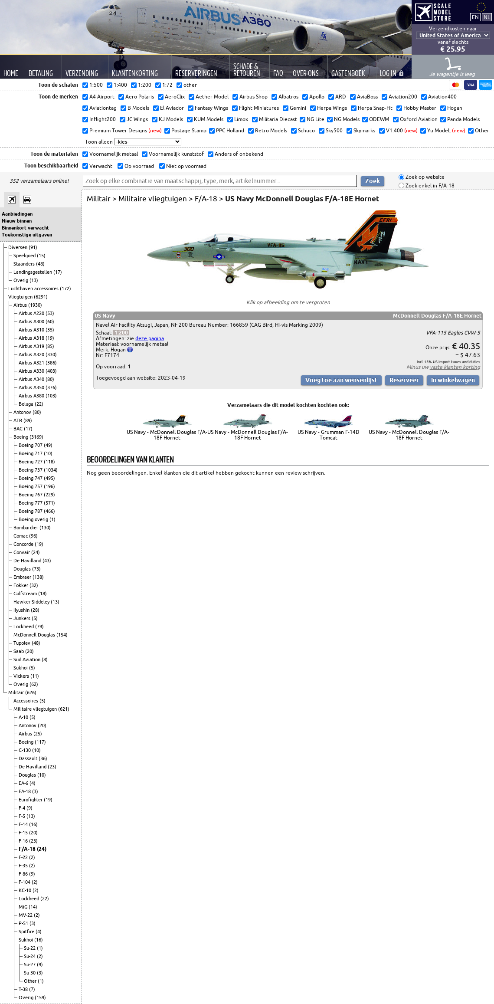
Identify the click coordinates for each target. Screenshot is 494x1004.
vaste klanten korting (455, 367)
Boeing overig (34, 519)
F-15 (24, 832)
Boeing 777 (31, 502)
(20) (29, 651)
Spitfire (27, 931)
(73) (36, 568)
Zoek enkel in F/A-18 (429, 185)
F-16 (24, 840)
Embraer (23, 577)
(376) (51, 387)
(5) (35, 618)
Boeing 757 (31, 486)
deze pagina (149, 338)
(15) (41, 255)
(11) (34, 676)
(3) (35, 791)
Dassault (29, 758)
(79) (39, 626)
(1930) (35, 305)
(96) (33, 535)
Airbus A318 (32, 338)
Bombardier (26, 527)
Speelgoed (25, 255)
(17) (57, 272)
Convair (22, 552)
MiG (24, 906)
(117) (40, 742)
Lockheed (24, 626)
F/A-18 (28, 849)
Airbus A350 (32, 387)
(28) (35, 610)
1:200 (121, 332)
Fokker (21, 585)
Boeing (21, 437)
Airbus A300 (32, 321)
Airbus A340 (32, 379)
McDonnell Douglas (34, 634)
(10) (48, 453)
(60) (50, 321)
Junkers (22, 618)
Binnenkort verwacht (25, 227)
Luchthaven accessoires (34, 288)
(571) (49, 502)
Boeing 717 (31, 453)
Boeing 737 (31, 469)
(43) (47, 560)
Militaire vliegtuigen (35, 709)
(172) (65, 288)
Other (31, 981)
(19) (50, 338)
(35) (50, 329)
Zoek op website (424, 177)
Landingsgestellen (33, 272)
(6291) (41, 296)
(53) (50, 313)
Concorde (24, 544)
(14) (33, 906)
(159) (40, 997)
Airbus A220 (32, 313)
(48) (40, 263)
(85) (50, 346)
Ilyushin (22, 610)
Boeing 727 (31, 461)
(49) (48, 445)
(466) (49, 511)
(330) (51, 354)
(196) (49, 486)
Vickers (21, 676)
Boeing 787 (31, 511)
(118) (49, 461)
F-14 (24, 824)
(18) (42, 593)
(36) (43, 758)
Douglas (22, 568)
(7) (32, 989)
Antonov (23, 412)
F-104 (25, 882)
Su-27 (30, 964)
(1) (52, 519)
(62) (33, 684)
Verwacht (100, 166)
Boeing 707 (31, 445)
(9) (29, 807)
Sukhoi (21, 667)
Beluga (27, 404)
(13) (33, 280)
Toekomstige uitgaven (27, 234)
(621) (63, 709)
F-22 (24, 857)
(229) (49, 494)
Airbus (20, 305)
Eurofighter (31, 799)
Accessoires (26, 700)
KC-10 (26, 890)
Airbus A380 (32, 395)
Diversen (18, 247)
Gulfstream (25, 593)
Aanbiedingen (17, 214)
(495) (49, 478)
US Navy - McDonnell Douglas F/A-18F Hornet (167, 434)
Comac (21, 535)
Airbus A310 (32, 329)
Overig (21, 280)
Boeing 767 (31, 494)
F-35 (24, 865)
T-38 (24, 989)
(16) (33, 824)
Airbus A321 (32, 362)
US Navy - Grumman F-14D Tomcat (329, 434)
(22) (39, 404)
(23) (52, 766)
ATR (18, 420)
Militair (16, 692)
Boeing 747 (31, 478)
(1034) (51, 469)
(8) (45, 659)
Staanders (24, 263)
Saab (19, 651)
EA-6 (24, 783)
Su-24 (30, 956)
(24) (35, 552)
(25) (37, 733)
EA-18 (25, 791)
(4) (32, 783)
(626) (30, 692)
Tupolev (22, 643)
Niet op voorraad (185, 166)
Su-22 (30, 948)
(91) (33, 247)
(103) (51, 395)
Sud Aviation (27, 659)
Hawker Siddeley (32, 601)
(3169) (36, 437)
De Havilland (28, 560)
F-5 (22, 816)
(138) (38, 577)
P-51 (24, 923)
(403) (51, 371)
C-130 (25, 750)
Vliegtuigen (21, 296)
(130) (45, 527)
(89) (27, 420)
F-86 (24, 873)
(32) (33, 585)
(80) (50, 379)
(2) (32, 857)
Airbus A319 (32, 346)
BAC (18, 428)
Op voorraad (138, 166)
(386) (51, 362)
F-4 (22, 807)
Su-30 (30, 972)
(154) (62, 634)
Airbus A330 (32, 371)
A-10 (24, 717)
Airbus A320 (32, 354)
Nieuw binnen (17, 220)
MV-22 (26, 915)
